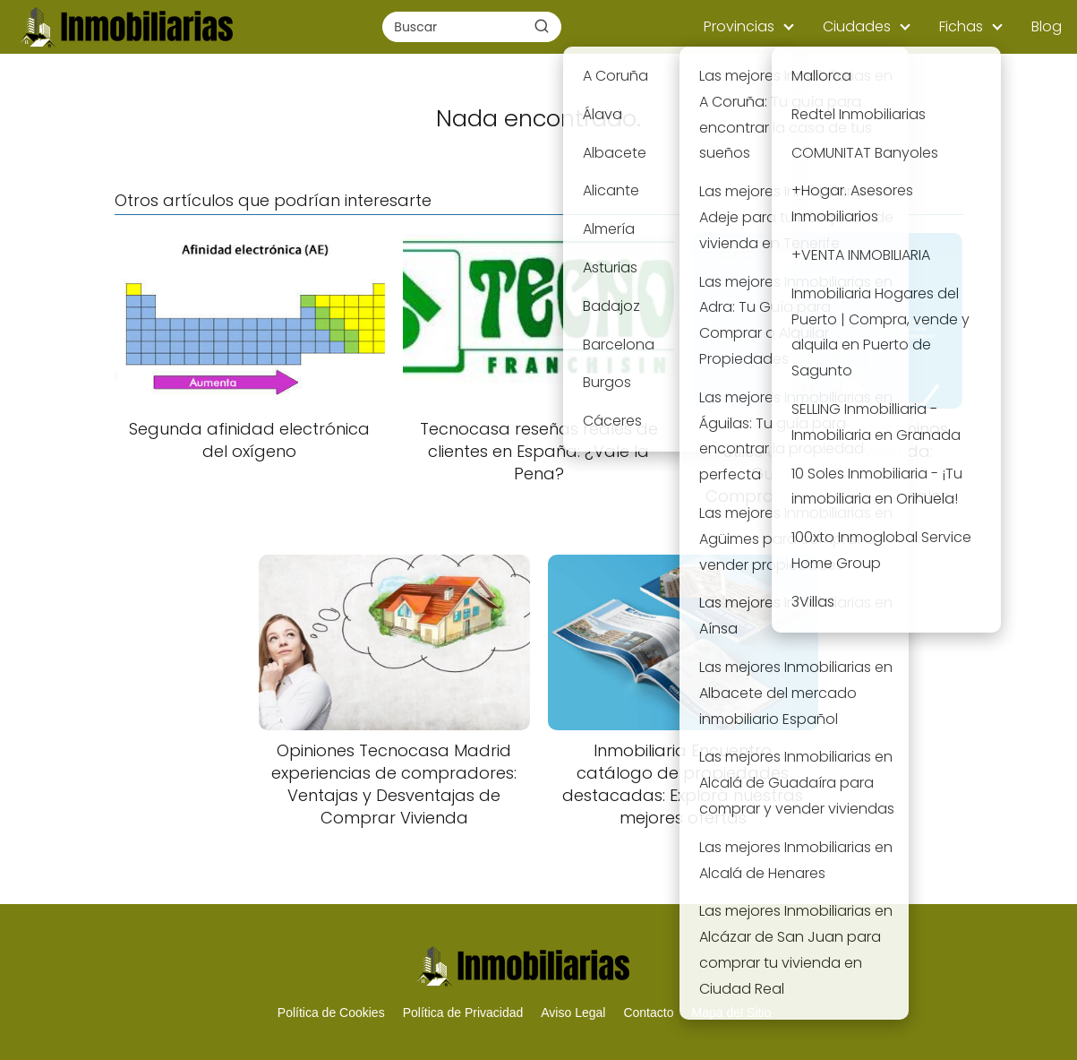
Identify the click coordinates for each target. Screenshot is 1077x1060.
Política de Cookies (331, 1012)
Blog (1046, 26)
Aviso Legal (573, 1012)
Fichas (961, 26)
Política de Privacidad (463, 1012)
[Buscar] (541, 26)
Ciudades (857, 26)
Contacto (648, 1012)
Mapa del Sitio (731, 1012)
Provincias (739, 26)
